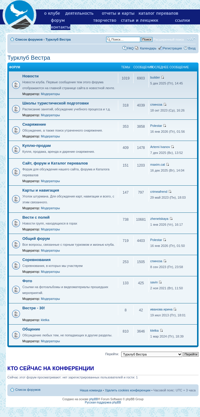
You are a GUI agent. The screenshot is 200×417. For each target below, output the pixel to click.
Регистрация (172, 48)
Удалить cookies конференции (128, 390)
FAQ (130, 48)
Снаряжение (34, 124)
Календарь (148, 48)
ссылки (182, 20)
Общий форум (36, 238)
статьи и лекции (138, 20)
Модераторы (50, 94)
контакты (60, 27)
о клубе (52, 13)
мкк (154, 20)
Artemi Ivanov (160, 147)
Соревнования (36, 259)
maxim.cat (157, 164)
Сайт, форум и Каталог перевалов (55, 163)
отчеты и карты (118, 13)
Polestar (156, 125)
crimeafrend (158, 191)
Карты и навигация (40, 190)
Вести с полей (36, 217)
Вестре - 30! (33, 308)
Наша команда (91, 390)
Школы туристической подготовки (55, 103)
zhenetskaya (159, 218)
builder (155, 77)
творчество (104, 20)
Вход (192, 48)
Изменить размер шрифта (191, 39)
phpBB (93, 399)
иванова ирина (161, 309)
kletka (45, 320)
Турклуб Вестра (58, 39)
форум (58, 20)
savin (154, 282)
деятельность (79, 13)
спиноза (156, 104)
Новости (30, 76)
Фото (27, 281)
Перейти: (112, 354)
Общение (31, 329)
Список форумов (29, 39)
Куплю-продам (36, 145)
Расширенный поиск (168, 39)
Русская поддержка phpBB (103, 402)
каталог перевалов (158, 13)
